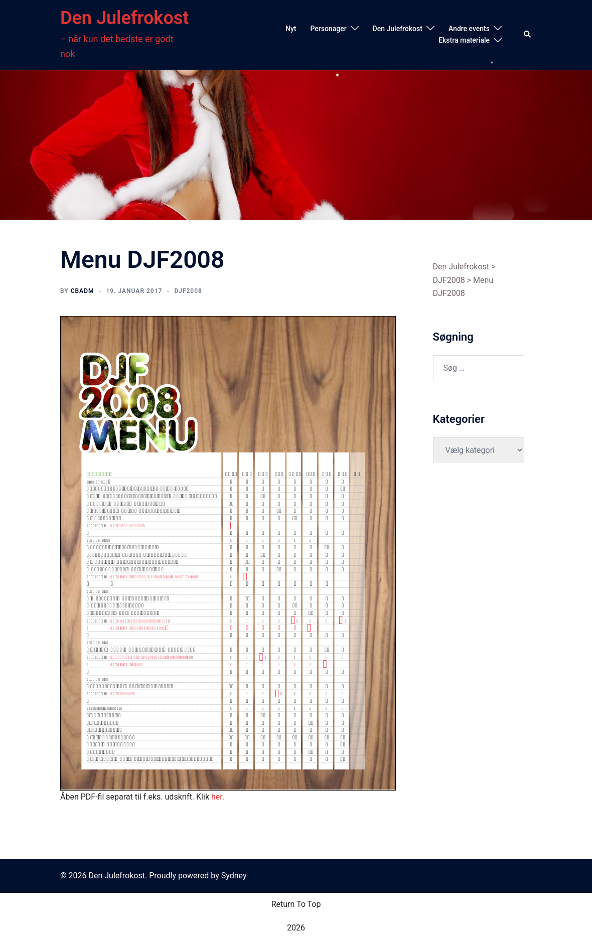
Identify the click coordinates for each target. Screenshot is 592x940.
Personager (328, 29)
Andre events (469, 29)
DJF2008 (188, 290)
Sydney (234, 875)
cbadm (82, 290)
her (216, 797)
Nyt (290, 29)
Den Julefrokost (124, 18)
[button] (528, 35)
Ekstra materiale (464, 40)
